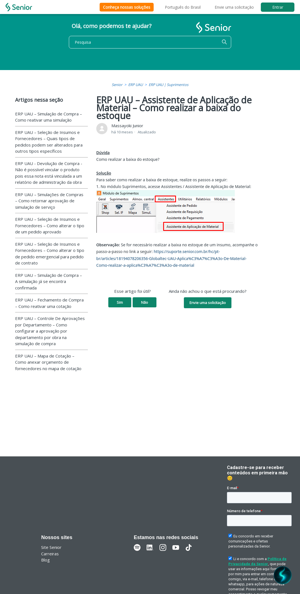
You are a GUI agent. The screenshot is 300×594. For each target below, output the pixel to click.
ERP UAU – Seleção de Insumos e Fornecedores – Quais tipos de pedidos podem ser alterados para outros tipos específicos (49, 141)
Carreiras (50, 553)
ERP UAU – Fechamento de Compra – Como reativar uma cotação (49, 303)
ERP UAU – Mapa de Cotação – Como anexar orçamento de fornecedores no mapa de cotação (48, 362)
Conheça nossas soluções (126, 7)
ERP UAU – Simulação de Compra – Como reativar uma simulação (48, 117)
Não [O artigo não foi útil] (144, 302)
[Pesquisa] (150, 42)
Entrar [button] (277, 7)
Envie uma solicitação (234, 7)
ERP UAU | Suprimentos (168, 84)
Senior (117, 84)
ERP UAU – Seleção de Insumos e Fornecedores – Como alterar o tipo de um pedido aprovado (49, 225)
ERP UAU (135, 84)
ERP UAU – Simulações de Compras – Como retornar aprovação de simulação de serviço (49, 201)
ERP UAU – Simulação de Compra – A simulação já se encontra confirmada (48, 281)
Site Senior (51, 547)
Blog (45, 560)
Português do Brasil (183, 7)
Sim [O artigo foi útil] (120, 302)
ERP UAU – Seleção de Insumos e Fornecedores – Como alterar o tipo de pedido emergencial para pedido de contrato (49, 253)
